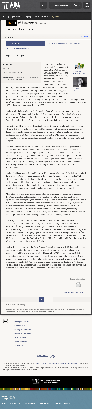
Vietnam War (46, 403)
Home (3, 17)
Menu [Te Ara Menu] (87, 6)
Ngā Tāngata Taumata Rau (15, 17)
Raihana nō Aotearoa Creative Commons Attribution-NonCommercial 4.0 (56, 363)
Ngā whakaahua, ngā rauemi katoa (66, 43)
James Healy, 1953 (77, 90)
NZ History (14, 403)
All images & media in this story (79, 73)
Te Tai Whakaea (30, 403)
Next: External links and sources (75, 292)
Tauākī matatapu (20, 341)
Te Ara (3, 403)
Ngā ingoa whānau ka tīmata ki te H (37, 17)
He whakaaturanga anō (20, 48)
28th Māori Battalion (64, 403)
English (76, 5)
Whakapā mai (19, 326)
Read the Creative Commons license (46, 357)
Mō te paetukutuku (21, 322)
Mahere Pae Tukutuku (22, 333)
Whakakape (18, 345)
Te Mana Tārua (20, 337)
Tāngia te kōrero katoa (78, 279)
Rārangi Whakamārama (23, 330)
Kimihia (43, 5)
